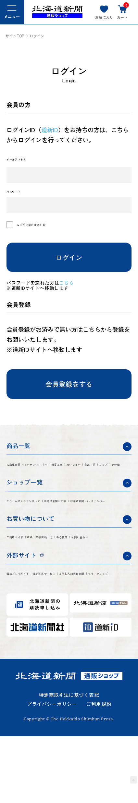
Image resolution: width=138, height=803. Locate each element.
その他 (105, 484)
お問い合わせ (65, 587)
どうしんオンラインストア (40, 523)
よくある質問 (23, 587)
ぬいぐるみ (20, 484)
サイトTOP (15, 36)
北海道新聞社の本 (29, 536)
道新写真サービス (81, 626)
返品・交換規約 (67, 575)
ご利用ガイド (23, 575)
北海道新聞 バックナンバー (41, 471)
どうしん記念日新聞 (31, 639)
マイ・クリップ (85, 639)
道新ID (49, 129)
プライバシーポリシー (52, 771)
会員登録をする (69, 390)
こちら (69, 288)
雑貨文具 (108, 471)
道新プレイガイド (29, 626)
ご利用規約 (98, 771)
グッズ (80, 484)
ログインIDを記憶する (45, 231)
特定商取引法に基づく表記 (69, 762)
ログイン (69, 263)
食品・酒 (53, 484)
